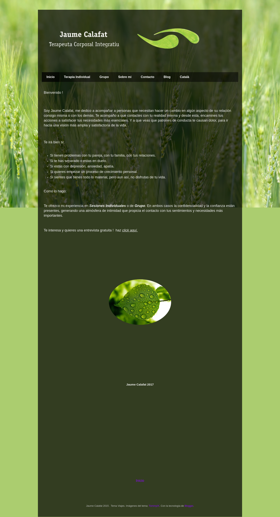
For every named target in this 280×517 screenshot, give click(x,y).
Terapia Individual (77, 77)
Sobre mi (124, 77)
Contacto (147, 77)
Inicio (50, 77)
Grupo (104, 77)
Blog (167, 77)
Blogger (189, 505)
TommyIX (154, 505)
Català (184, 77)
